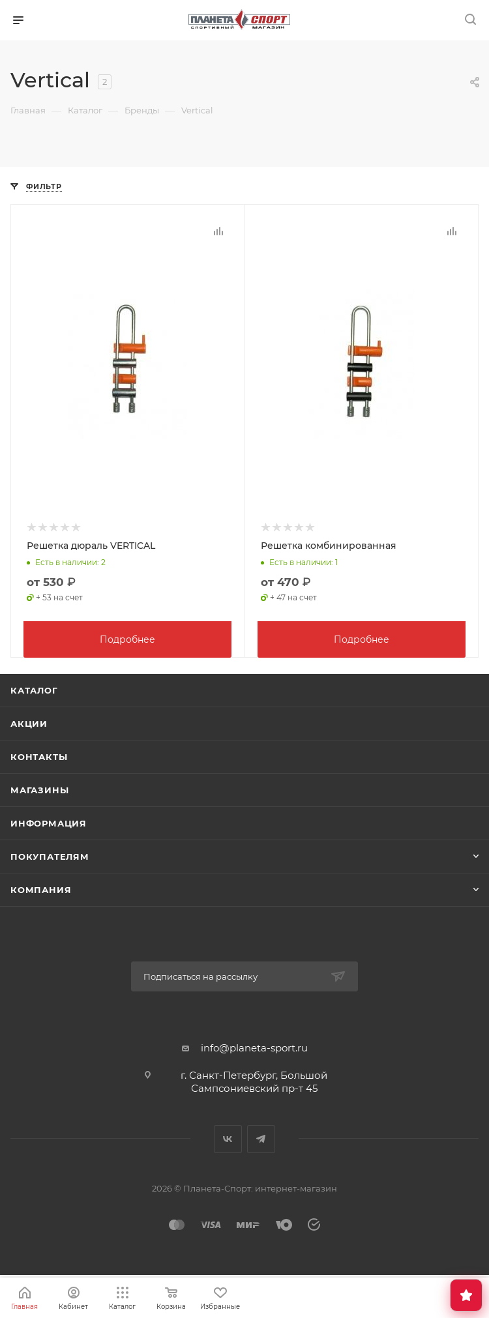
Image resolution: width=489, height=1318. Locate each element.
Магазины (39, 788)
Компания (40, 888)
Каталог (34, 689)
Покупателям (49, 855)
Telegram (261, 1138)
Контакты (38, 755)
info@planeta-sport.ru (254, 1046)
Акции (29, 722)
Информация (48, 822)
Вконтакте (228, 1138)
